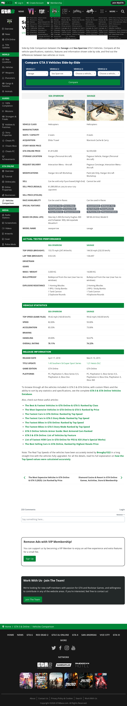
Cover (6, 239)
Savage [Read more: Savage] (91, 95)
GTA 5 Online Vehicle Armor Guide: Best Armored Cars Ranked (58, 431)
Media (5, 210)
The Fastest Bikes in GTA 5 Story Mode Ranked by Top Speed (57, 426)
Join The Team (33, 599)
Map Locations (6, 60)
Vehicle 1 (30, 69)
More (112, 11)
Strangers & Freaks (9, 117)
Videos (7, 228)
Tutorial (7, 176)
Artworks (7, 233)
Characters (8, 78)
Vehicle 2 (54, 69)
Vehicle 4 (102, 69)
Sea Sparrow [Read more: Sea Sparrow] (56, 95)
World (5, 54)
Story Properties (7, 134)
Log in (20, 3)
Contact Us (43, 698)
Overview (7, 28)
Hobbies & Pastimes (8, 126)
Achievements (8, 158)
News (21, 11)
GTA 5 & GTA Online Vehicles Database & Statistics (44, 33)
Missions (7, 111)
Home (10, 634)
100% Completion (7, 104)
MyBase (4, 3)
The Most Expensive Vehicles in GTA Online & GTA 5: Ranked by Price (62, 409)
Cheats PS (8, 140)
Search (79, 698)
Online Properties (7, 188)
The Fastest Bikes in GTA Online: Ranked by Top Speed (54, 422)
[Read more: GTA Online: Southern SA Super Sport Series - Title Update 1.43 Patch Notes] (64, 363)
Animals (7, 91)
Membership (56, 3)
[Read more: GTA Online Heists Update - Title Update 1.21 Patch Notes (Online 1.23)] (94, 363)
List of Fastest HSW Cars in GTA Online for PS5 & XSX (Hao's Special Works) (65, 439)
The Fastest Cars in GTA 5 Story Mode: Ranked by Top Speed (57, 418)
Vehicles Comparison (8, 202)
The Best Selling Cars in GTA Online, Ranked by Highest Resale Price (62, 443)
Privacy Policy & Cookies (62, 698)
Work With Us (91, 698)
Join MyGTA (118, 2)
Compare (73, 82)
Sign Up (30, 558)
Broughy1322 (104, 452)
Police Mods (9, 244)
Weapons (8, 72)
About (32, 698)
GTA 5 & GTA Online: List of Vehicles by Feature (50, 435)
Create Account (37, 3)
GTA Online (8, 39)
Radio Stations (6, 216)
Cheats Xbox (9, 146)
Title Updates (6, 46)
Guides (5, 98)
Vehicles (7, 67)
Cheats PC (8, 151)
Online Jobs (8, 181)
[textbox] (73, 519)
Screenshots (9, 223)
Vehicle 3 (78, 69)
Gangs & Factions (7, 84)
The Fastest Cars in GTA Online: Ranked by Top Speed (53, 414)
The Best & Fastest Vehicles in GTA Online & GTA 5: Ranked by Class (61, 405)
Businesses (8, 195)
